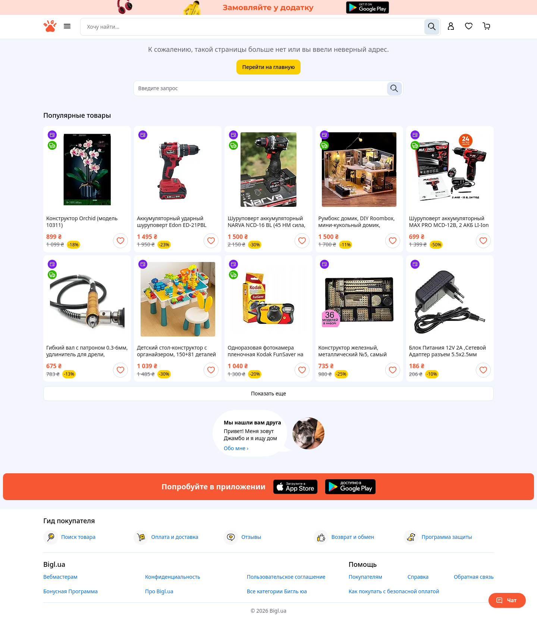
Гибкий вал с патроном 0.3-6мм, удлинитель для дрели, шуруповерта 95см (87, 351)
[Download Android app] (350, 486)
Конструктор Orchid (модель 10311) (81, 221)
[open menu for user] (450, 27)
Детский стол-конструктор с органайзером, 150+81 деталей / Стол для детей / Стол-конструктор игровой (176, 351)
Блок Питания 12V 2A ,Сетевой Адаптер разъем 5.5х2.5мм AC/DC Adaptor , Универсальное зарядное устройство (449, 351)
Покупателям (365, 576)
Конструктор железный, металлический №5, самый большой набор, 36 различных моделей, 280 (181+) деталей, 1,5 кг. (357, 351)
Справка (418, 576)
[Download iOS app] (295, 486)
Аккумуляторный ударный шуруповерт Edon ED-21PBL (171, 221)
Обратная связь (474, 576)
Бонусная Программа (70, 591)
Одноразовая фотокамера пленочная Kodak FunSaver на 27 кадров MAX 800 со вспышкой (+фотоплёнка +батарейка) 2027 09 (265, 351)
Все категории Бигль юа (277, 591)
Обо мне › (236, 448)
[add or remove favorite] (120, 240)
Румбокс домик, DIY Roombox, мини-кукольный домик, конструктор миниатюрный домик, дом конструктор (356, 221)
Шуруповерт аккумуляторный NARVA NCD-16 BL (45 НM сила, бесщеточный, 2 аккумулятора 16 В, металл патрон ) (266, 221)
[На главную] (50, 30)
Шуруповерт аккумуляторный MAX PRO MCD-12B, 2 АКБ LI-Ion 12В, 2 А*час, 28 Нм (449, 221)
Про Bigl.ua (159, 591)
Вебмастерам (60, 576)
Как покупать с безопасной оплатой (394, 591)
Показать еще (268, 393)
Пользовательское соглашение (286, 576)
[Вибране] (468, 28)
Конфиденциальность (172, 576)
